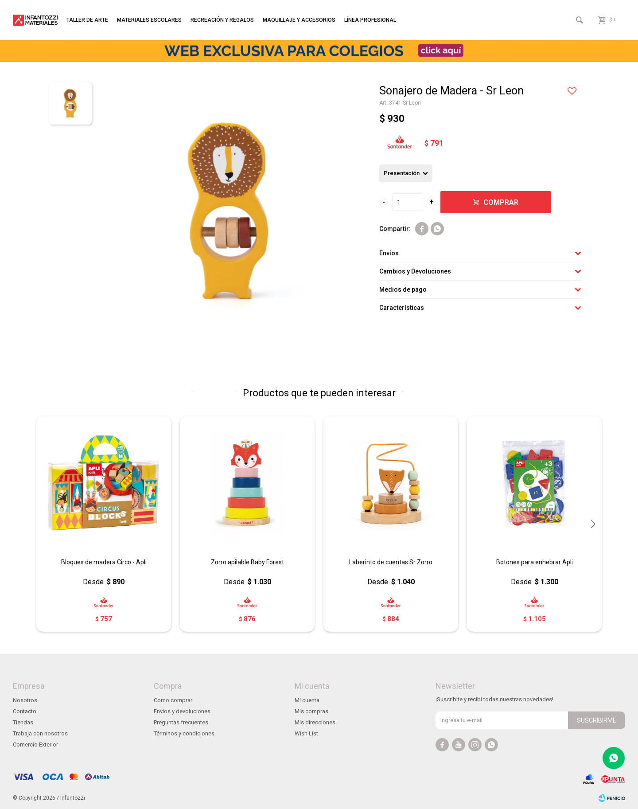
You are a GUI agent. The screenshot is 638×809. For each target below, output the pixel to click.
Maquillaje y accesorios (299, 20)
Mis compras (311, 711)
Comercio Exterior (35, 744)
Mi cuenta (307, 700)
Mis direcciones (315, 722)
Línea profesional (370, 20)
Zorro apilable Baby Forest (247, 562)
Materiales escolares (149, 20)
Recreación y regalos (222, 20)
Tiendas (23, 722)
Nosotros (25, 700)
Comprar (500, 202)
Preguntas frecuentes (181, 722)
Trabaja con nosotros (40, 733)
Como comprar (173, 700)
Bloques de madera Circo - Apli (104, 562)
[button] (593, 524)
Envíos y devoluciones (182, 711)
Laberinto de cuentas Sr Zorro (390, 562)
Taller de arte (87, 20)
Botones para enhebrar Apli (534, 562)
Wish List (306, 733)
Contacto (24, 711)
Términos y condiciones (184, 733)
